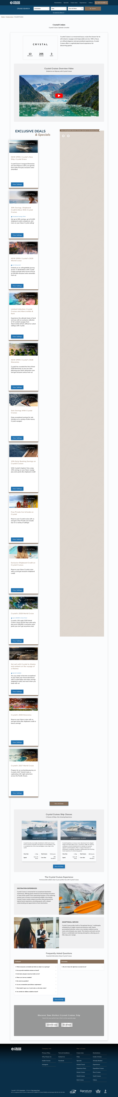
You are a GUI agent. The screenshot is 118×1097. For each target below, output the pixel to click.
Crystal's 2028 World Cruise (22, 613)
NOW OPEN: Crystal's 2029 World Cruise (22, 259)
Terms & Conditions (64, 1053)
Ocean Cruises (81, 1072)
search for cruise (52, 1025)
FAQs (78, 1057)
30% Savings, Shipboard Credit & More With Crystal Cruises (22, 210)
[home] (15, 2)
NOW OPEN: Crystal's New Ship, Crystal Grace (22, 158)
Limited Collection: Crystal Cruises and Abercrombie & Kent (22, 311)
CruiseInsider (22, 1090)
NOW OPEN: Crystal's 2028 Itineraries (22, 361)
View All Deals (59, 803)
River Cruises (97, 1072)
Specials (66, 2)
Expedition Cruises (98, 1068)
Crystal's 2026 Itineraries (21, 715)
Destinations (58, 2)
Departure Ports (81, 1068)
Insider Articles (97, 1057)
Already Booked (97, 1060)
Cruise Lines (74, 2)
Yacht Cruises (97, 1076)
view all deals (67, 1025)
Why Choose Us (46, 1057)
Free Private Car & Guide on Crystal (22, 513)
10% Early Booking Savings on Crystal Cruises (23, 462)
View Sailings (17, 184)
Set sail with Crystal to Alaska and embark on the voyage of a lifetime (23, 666)
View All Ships (59, 866)
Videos (91, 2)
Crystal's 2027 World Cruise (22, 766)
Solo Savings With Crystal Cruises (21, 412)
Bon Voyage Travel (36, 1090)
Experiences (83, 2)
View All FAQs (59, 999)
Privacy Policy (46, 1053)
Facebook (61, 1060)
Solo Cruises (80, 1080)
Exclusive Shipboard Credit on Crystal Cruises (23, 564)
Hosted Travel (81, 1064)
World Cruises (81, 1076)
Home (3, 17)
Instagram (45, 1064)
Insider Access (46, 1060)
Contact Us (61, 1057)
